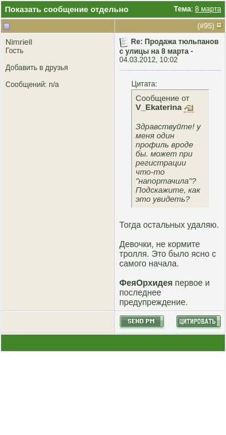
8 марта (208, 9)
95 (208, 26)
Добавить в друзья (36, 67)
